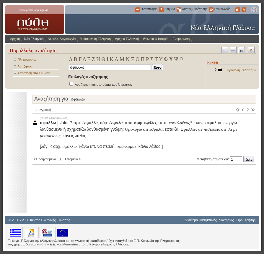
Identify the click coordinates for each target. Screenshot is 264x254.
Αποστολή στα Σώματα (33, 73)
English (253, 9)
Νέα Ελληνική (33, 39)
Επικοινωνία (211, 9)
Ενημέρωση (181, 39)
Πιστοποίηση (137, 9)
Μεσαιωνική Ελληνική (95, 39)
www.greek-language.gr (34, 19)
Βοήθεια (161, 9)
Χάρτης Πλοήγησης (179, 9)
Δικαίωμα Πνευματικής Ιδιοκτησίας (209, 220)
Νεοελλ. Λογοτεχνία (62, 39)
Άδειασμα (249, 70)
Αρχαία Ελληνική (127, 39)
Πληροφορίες (26, 59)
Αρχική (15, 39)
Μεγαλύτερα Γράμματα (237, 9)
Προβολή (233, 70)
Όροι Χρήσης (246, 220)
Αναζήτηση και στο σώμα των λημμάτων (103, 84)
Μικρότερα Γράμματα (244, 9)
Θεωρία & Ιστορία (156, 39)
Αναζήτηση (26, 66)
